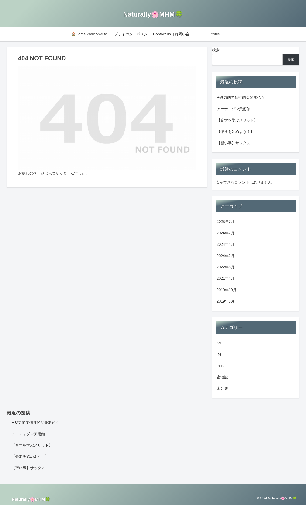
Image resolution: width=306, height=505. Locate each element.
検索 (216, 50)
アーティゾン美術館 (233, 109)
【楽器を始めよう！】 (235, 132)
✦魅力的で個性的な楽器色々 (241, 97)
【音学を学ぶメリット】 (237, 120)
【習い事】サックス (233, 143)
